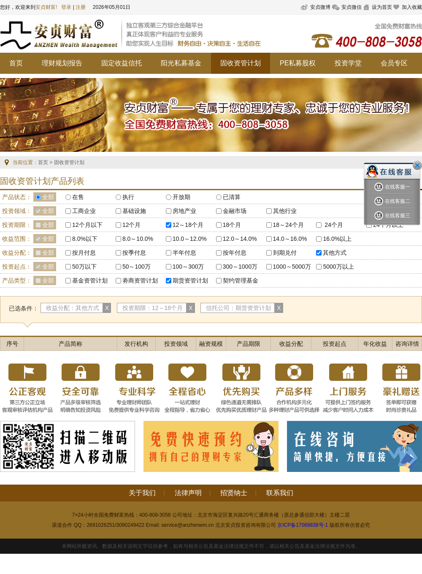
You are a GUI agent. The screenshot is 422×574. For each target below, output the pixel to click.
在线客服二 (392, 201)
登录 (66, 7)
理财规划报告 (62, 63)
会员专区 (394, 63)
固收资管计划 (240, 63)
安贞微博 (320, 7)
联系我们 (279, 492)
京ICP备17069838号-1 (302, 525)
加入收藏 (412, 7)
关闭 (417, 165)
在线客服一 (392, 187)
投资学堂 (348, 63)
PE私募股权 (298, 63)
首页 (16, 63)
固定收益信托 (121, 63)
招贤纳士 (233, 492)
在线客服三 (392, 215)
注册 (81, 7)
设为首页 (382, 7)
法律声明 (188, 492)
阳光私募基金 (181, 63)
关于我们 (142, 492)
